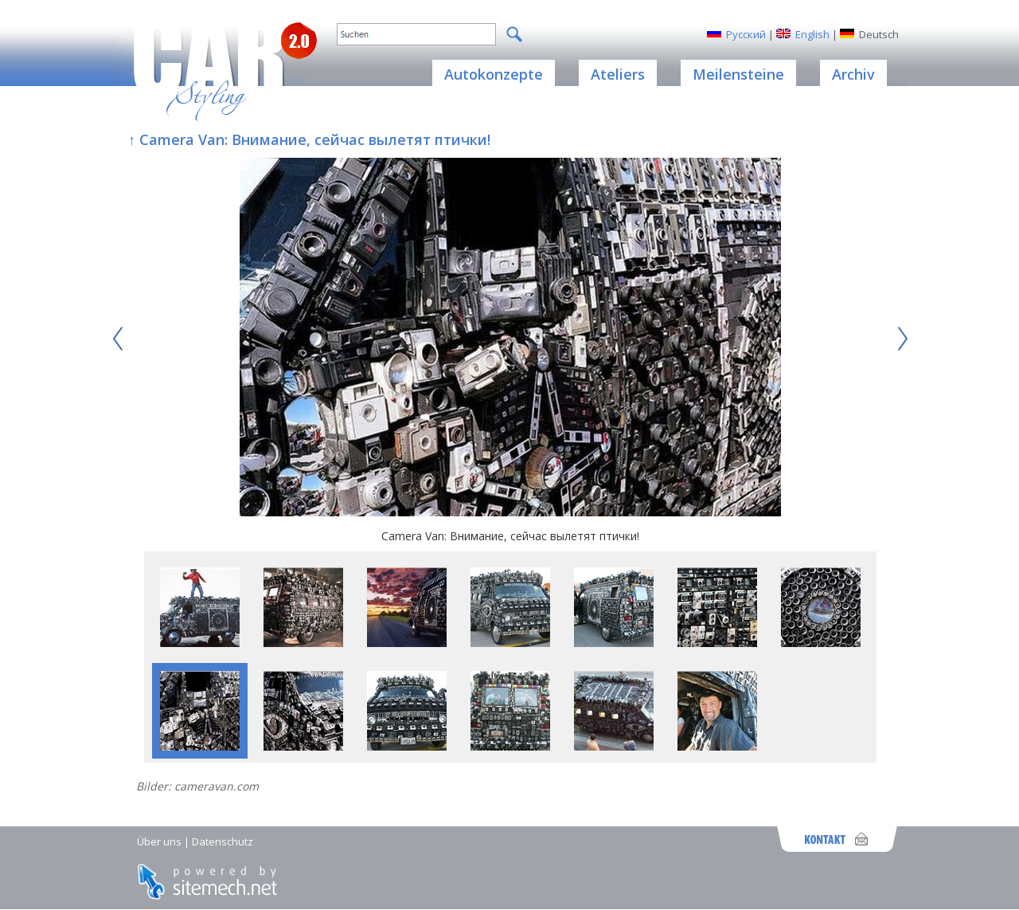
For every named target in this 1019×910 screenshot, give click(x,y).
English (812, 34)
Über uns (159, 841)
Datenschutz (222, 841)
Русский (746, 34)
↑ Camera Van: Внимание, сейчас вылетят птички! (309, 139)
